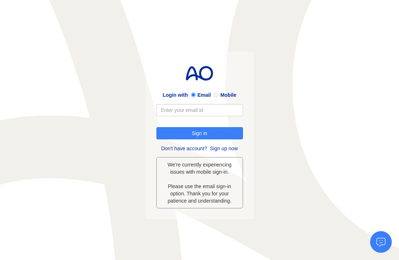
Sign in (199, 133)
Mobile (228, 95)
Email (204, 95)
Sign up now (224, 148)
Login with (175, 95)
